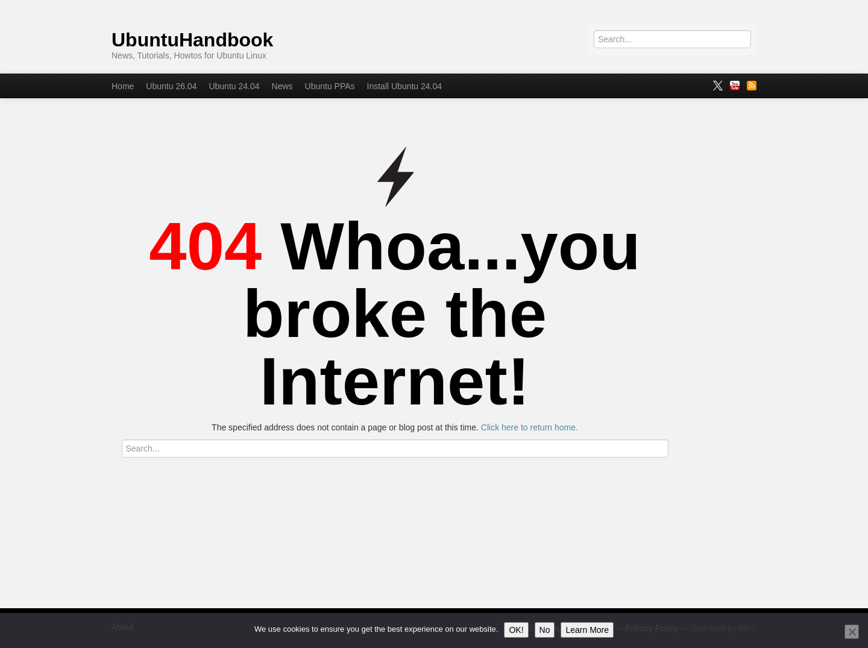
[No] (851, 631)
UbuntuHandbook (192, 40)
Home (123, 86)
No (544, 630)
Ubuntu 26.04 (171, 86)
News (282, 86)
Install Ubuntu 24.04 (404, 86)
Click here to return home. (529, 427)
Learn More (587, 630)
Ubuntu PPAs (330, 86)
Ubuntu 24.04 (234, 86)
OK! (516, 630)
